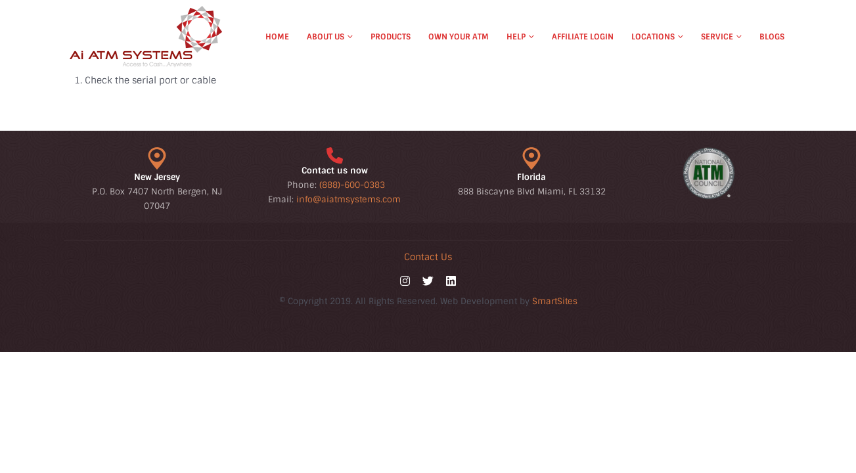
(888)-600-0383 (352, 185)
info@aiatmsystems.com (348, 199)
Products (391, 37)
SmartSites (554, 301)
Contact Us (428, 257)
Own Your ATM (458, 37)
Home (277, 37)
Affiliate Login (583, 37)
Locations (653, 37)
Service (717, 37)
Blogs (771, 37)
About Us (325, 37)
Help (516, 37)
